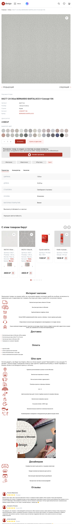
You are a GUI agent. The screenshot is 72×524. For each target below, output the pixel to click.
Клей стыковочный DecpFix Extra (62, 250)
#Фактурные (9, 162)
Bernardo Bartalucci (26, 113)
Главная (4, 9)
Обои (9, 9)
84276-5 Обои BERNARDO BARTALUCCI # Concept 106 (9, 250)
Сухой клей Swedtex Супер (45, 250)
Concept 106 (23, 111)
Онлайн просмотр (36, 154)
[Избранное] (64, 4)
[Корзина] (69, 4)
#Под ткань (39, 162)
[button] (65, 227)
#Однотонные (24, 162)
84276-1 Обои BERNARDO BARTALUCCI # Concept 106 (27, 250)
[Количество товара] (7, 142)
